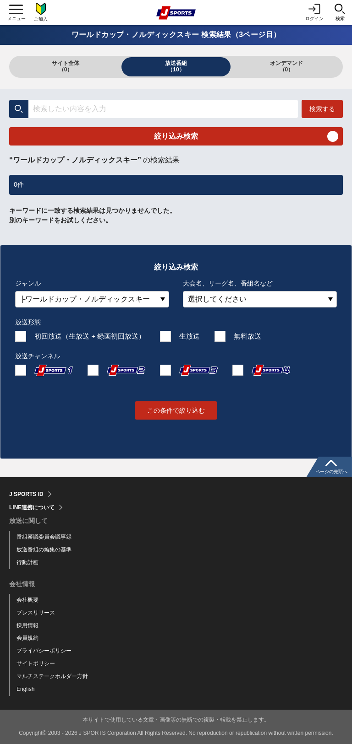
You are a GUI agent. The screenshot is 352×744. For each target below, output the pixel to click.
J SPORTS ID (26, 494)
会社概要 (27, 600)
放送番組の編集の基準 (44, 549)
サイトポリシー (35, 663)
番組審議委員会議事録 (44, 537)
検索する (322, 109)
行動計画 (27, 562)
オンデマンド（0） (286, 66)
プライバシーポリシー (44, 650)
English (25, 689)
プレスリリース (35, 612)
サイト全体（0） (65, 66)
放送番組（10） (176, 66)
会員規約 (27, 638)
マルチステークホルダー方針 (52, 676)
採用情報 (27, 625)
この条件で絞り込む (176, 410)
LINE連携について (32, 507)
